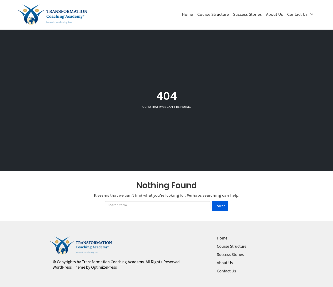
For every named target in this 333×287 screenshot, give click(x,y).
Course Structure (213, 14)
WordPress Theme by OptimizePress (85, 267)
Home (187, 14)
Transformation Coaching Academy (113, 261)
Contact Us (297, 14)
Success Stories (247, 14)
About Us (274, 14)
